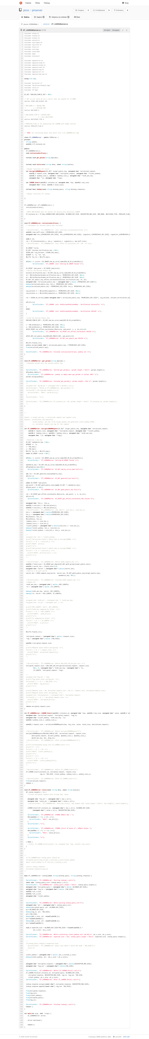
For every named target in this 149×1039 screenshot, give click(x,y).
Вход (125, 3)
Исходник (115, 30)
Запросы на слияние (59, 17)
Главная (28, 3)
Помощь (47, 3)
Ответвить (118, 10)
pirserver (37, 10)
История (107, 30)
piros (26, 10)
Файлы (25, 17)
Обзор (37, 3)
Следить (79, 10)
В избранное (99, 10)
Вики (77, 17)
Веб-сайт (126, 1037)
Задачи (39, 17)
